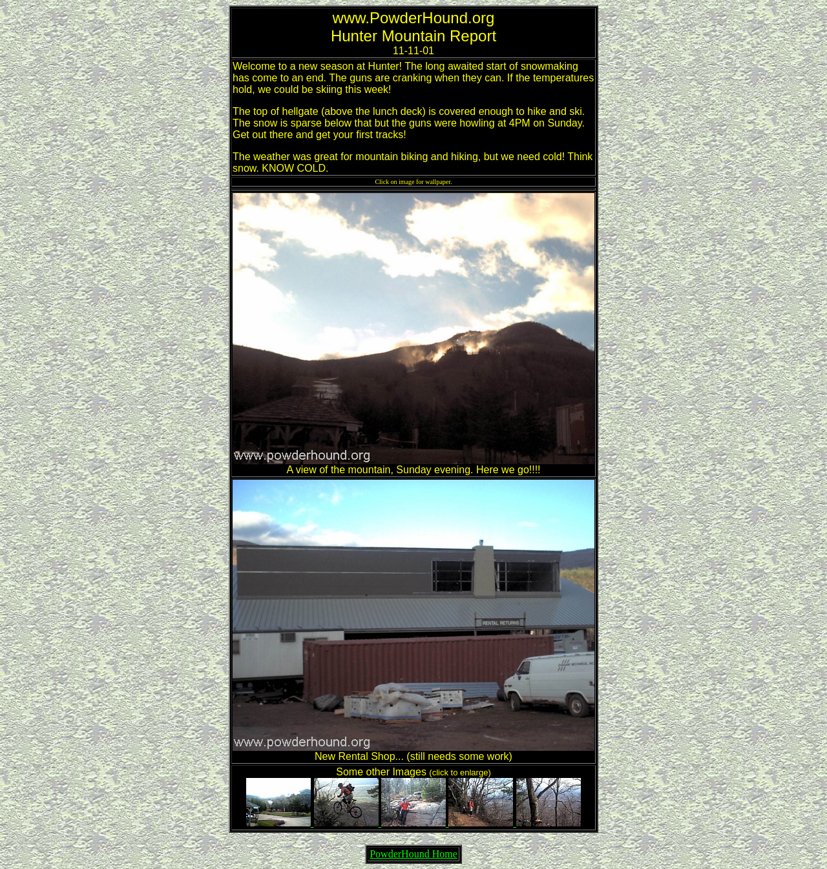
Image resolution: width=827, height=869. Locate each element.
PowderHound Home (413, 853)
